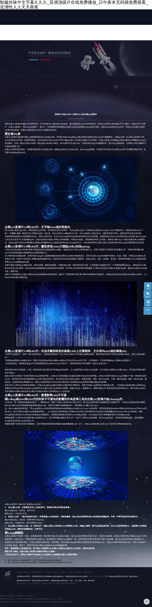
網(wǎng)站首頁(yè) (23, 572)
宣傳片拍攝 (93, 576)
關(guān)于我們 (37, 572)
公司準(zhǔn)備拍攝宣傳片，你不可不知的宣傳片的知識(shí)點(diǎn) (36, 560)
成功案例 (63, 572)
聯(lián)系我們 (88, 572)
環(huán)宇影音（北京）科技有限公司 (29, 583)
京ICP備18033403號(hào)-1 (67, 583)
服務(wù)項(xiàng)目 (51, 572)
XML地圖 (56, 583)
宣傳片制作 (102, 576)
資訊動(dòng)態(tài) (75, 572)
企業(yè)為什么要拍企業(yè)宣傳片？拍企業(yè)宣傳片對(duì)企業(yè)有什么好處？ (42, 562)
